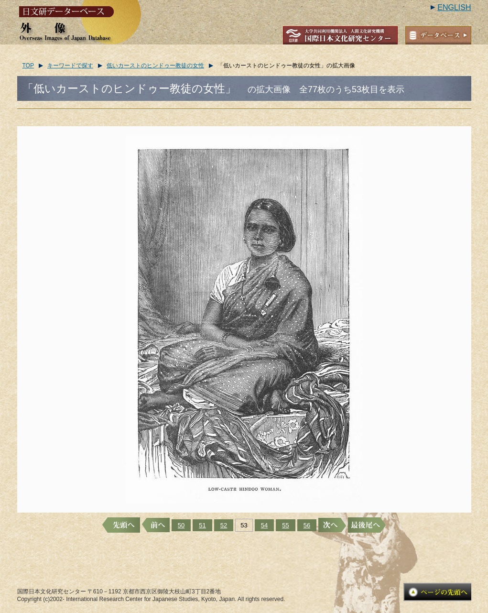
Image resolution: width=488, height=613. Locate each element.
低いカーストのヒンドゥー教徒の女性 (155, 65)
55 (285, 525)
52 (223, 525)
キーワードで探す (70, 65)
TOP (28, 65)
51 (202, 525)
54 (264, 525)
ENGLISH (454, 7)
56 (307, 525)
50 (181, 525)
